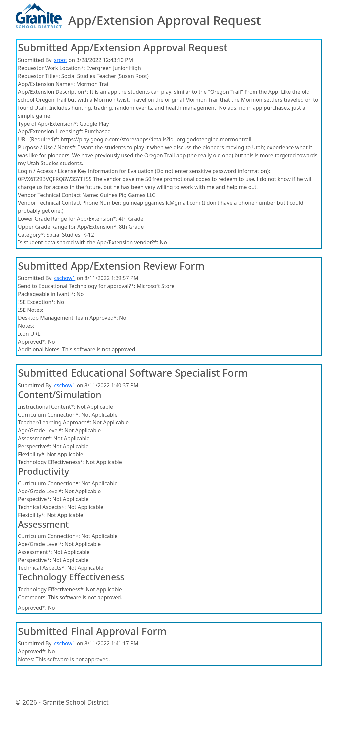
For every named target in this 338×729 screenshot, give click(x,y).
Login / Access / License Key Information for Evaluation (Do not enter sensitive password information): (144, 171)
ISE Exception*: (36, 302)
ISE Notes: (30, 309)
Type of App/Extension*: (48, 123)
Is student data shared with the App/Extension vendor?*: (88, 242)
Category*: (31, 234)
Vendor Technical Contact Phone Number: (69, 202)
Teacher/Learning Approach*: (54, 422)
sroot (60, 60)
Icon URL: (30, 333)
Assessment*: (35, 438)
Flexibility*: (32, 454)
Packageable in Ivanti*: (46, 294)
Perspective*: (34, 446)
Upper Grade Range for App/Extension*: (68, 226)
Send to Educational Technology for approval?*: (76, 286)
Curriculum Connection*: (49, 414)
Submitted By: (35, 60)
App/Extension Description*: (53, 91)
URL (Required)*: (38, 139)
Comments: (32, 597)
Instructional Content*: (46, 406)
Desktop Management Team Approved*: (68, 317)
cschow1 (64, 278)
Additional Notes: (39, 349)
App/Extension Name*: (46, 84)
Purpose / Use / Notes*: (47, 147)
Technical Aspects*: (42, 507)
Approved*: (32, 341)
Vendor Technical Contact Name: (58, 195)
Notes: (26, 325)
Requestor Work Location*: (51, 68)
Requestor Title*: (39, 76)
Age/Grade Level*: (40, 430)
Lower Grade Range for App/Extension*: (67, 218)
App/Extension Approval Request (164, 20)
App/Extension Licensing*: (50, 131)
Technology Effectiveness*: (51, 462)
